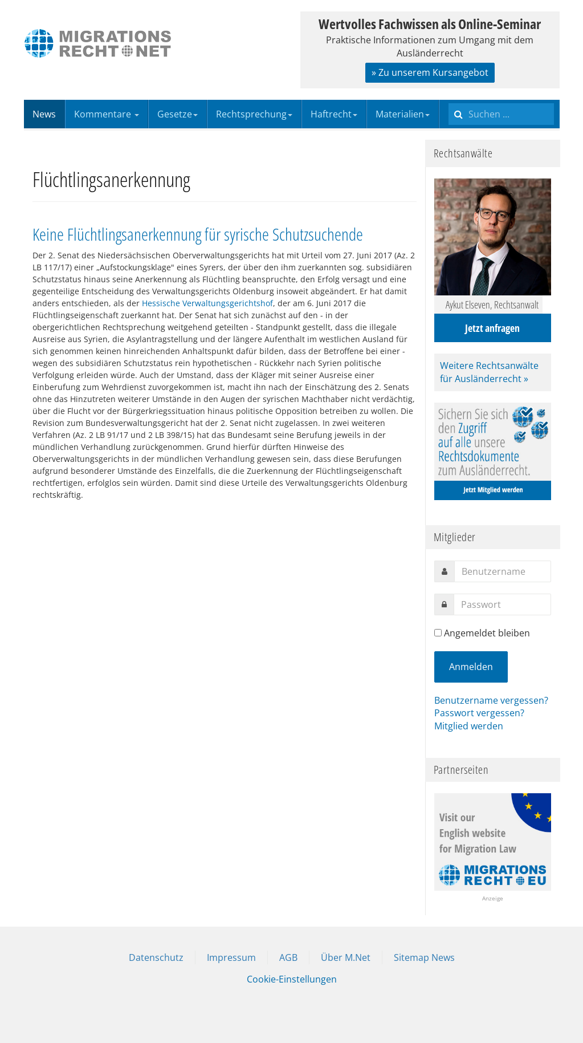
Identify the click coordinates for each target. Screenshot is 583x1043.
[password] (502, 604)
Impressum (231, 957)
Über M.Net (345, 957)
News (44, 114)
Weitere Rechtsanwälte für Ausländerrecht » (489, 372)
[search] (501, 114)
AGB (288, 957)
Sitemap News (424, 957)
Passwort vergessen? (479, 713)
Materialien (403, 114)
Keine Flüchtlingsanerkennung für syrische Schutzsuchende (197, 234)
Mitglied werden (468, 726)
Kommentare (106, 114)
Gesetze (177, 114)
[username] (502, 571)
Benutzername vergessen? (491, 700)
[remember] (438, 632)
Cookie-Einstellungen (292, 979)
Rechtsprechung (254, 114)
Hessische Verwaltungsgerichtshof (207, 303)
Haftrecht (334, 114)
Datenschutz (156, 957)
